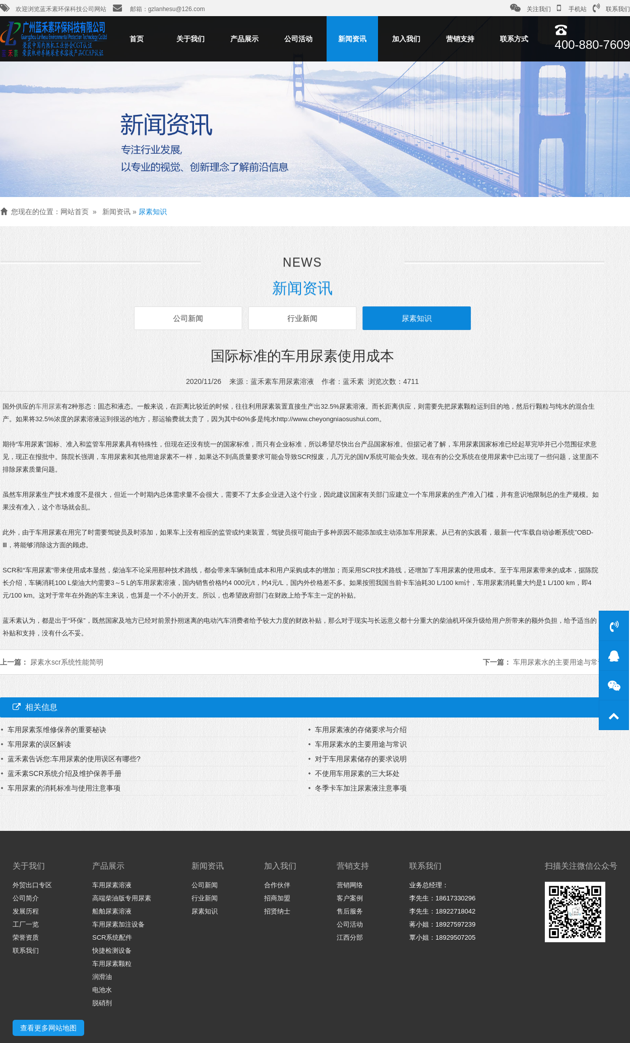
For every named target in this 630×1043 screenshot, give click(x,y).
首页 (137, 39)
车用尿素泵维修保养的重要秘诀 (57, 730)
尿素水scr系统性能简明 (66, 662)
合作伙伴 (277, 885)
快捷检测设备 (112, 950)
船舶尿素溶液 (112, 911)
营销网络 (350, 885)
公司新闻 (190, 318)
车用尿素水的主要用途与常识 (559, 662)
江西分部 (350, 937)
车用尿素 (48, 406)
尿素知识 (153, 212)
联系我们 (611, 8)
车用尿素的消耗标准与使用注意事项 (64, 788)
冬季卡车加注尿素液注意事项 (361, 788)
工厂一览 (26, 924)
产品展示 (244, 39)
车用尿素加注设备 (118, 924)
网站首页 (74, 212)
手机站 (572, 8)
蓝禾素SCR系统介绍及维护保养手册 (64, 773)
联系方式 (514, 39)
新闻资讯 (352, 39)
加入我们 (406, 39)
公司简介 (26, 898)
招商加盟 (277, 898)
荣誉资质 (26, 937)
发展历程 (26, 911)
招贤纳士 (277, 911)
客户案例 (350, 898)
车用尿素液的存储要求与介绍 (361, 730)
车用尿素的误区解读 (39, 744)
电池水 (102, 990)
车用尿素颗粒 (112, 963)
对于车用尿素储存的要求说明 (361, 759)
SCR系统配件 (112, 937)
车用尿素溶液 (112, 885)
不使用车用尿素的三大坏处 (357, 773)
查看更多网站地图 (48, 1028)
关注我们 (530, 8)
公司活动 (298, 39)
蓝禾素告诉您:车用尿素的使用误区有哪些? (74, 759)
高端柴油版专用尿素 (121, 898)
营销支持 (460, 39)
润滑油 (102, 977)
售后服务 (350, 911)
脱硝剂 (102, 1003)
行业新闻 (302, 318)
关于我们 (190, 39)
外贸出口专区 (32, 885)
